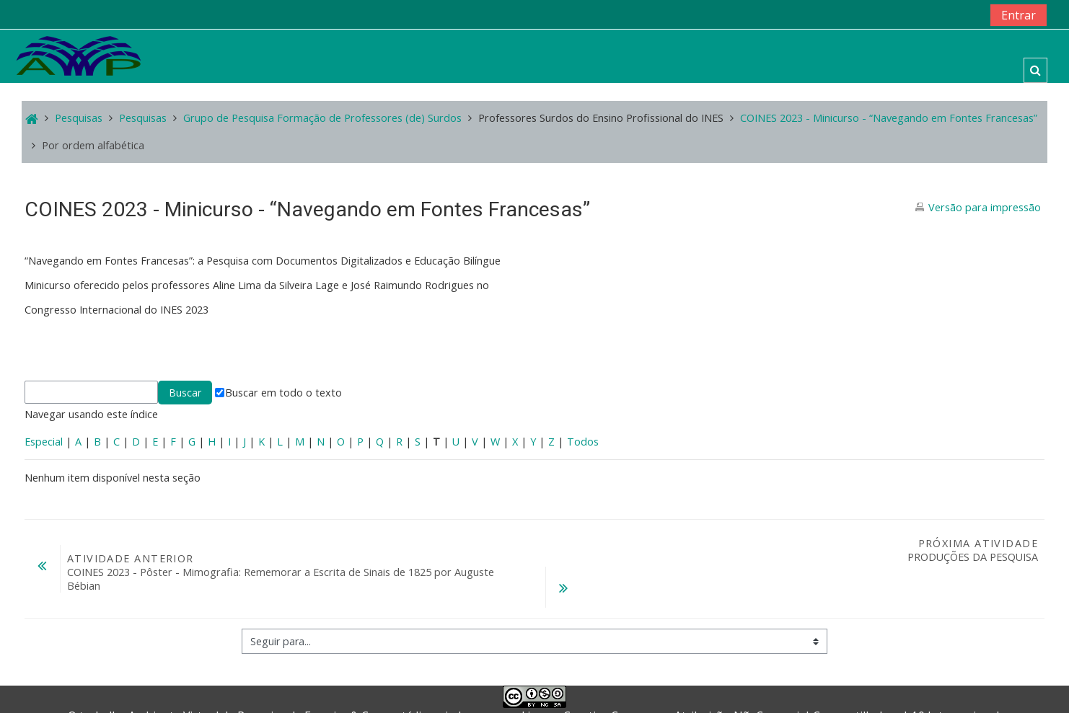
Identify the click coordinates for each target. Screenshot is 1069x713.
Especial (44, 441)
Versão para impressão (984, 207)
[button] (1035, 70)
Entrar (1018, 15)
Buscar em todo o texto (278, 392)
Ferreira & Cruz (345, 686)
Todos (583, 441)
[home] (78, 55)
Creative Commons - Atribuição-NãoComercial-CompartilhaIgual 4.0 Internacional (781, 686)
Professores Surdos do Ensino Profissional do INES (600, 118)
